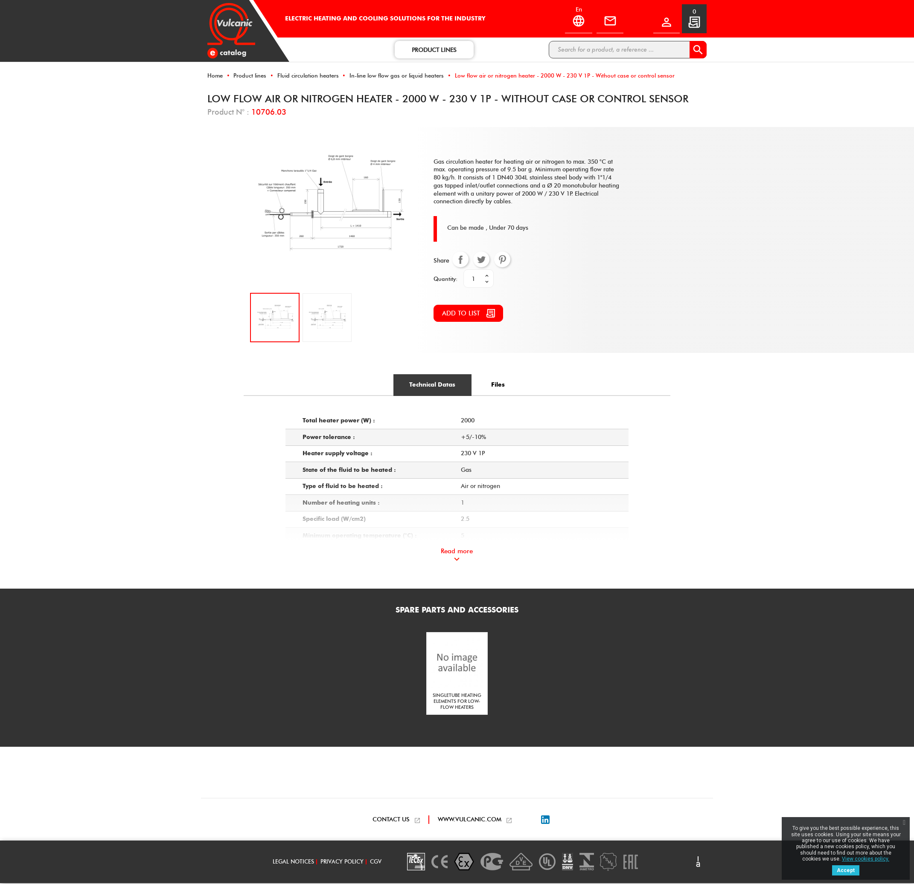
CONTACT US (391, 820)
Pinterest (502, 260)
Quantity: (445, 279)
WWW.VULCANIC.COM (469, 820)
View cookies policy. (865, 859)
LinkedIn (545, 821)
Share (460, 260)
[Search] (628, 49)
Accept (846, 870)
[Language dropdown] (576, 19)
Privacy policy (342, 862)
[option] (457, 674)
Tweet (481, 260)
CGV (375, 862)
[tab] (431, 386)
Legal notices (293, 862)
